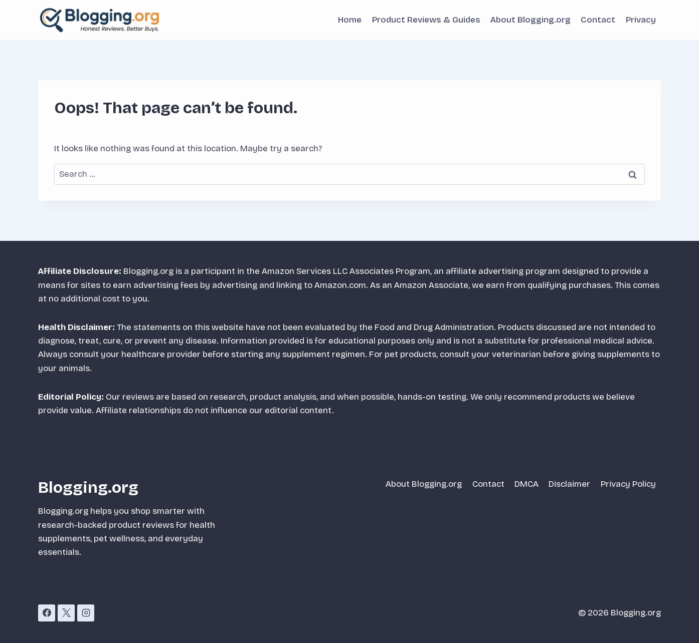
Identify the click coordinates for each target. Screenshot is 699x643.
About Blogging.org (530, 20)
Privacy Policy (628, 484)
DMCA (526, 484)
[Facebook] (46, 612)
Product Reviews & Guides (426, 20)
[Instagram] (85, 612)
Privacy (641, 20)
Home (350, 20)
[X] (66, 612)
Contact (598, 20)
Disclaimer (569, 484)
